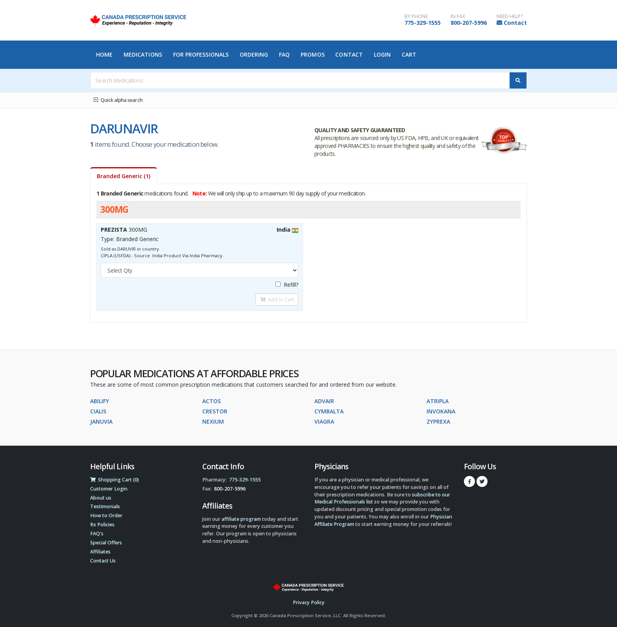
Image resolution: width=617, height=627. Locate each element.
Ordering (254, 54)
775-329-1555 (423, 22)
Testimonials (105, 506)
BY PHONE (416, 16)
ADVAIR (324, 401)
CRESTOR (214, 411)
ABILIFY (99, 401)
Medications (143, 54)
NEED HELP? (510, 16)
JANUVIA (101, 421)
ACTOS (211, 401)
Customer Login (108, 488)
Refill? (286, 284)
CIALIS (98, 411)
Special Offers (106, 542)
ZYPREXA (438, 421)
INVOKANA (441, 411)
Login (382, 54)
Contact (515, 22)
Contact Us (103, 560)
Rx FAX (458, 16)
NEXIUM (213, 421)
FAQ (284, 54)
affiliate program (241, 519)
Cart (409, 54)
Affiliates (100, 551)
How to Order (106, 515)
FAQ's (96, 533)
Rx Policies (102, 524)
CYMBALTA (329, 411)
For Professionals (201, 54)
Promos (313, 54)
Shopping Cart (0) (114, 479)
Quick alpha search (118, 99)
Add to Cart (277, 299)
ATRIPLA (438, 401)
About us (100, 497)
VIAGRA (324, 421)
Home (104, 54)
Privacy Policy (309, 602)
